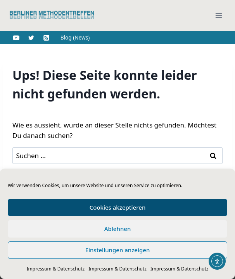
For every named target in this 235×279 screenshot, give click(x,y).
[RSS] (46, 37)
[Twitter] (31, 37)
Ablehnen (117, 228)
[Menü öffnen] (218, 15)
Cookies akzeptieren (118, 207)
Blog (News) (75, 37)
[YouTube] (15, 37)
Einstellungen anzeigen (117, 250)
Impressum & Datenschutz (56, 268)
